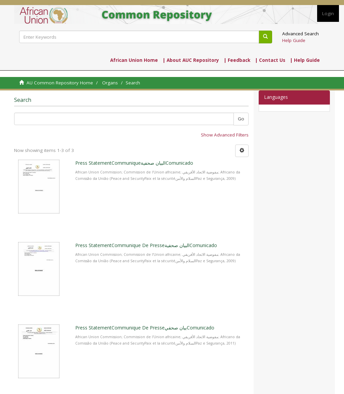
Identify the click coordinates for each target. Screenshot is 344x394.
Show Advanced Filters (225, 135)
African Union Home (134, 60)
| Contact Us (270, 60)
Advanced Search (300, 34)
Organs (110, 83)
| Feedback (237, 60)
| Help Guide (305, 60)
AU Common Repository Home (60, 83)
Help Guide (293, 40)
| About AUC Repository (191, 60)
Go (241, 119)
